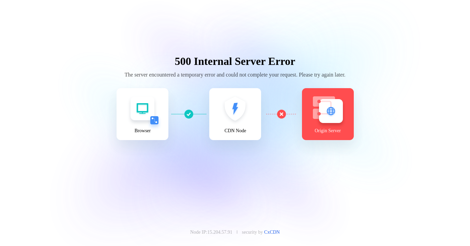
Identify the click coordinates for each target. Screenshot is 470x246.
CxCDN (272, 232)
